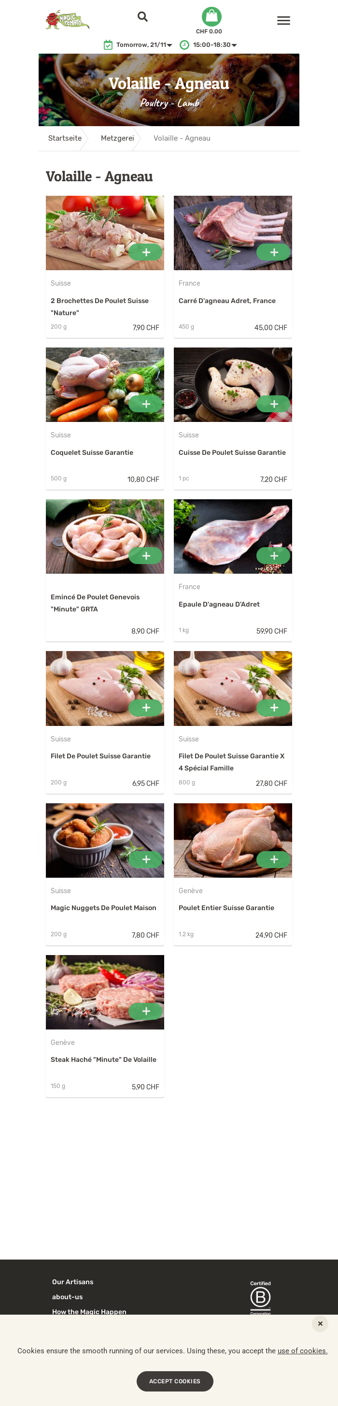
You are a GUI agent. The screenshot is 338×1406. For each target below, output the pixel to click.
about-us (67, 1297)
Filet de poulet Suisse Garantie (101, 756)
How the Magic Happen (89, 1312)
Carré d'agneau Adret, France (227, 301)
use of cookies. (303, 1351)
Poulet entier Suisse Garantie (226, 908)
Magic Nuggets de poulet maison (103, 908)
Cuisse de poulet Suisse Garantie (232, 453)
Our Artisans (72, 1282)
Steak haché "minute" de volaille (103, 1060)
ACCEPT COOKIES (175, 1381)
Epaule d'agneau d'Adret (219, 604)
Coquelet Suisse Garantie (92, 453)
